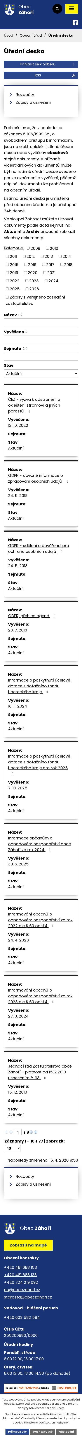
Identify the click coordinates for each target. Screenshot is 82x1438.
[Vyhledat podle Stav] (41, 373)
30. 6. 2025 (18, 864)
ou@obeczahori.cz (22, 1289)
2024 (53, 280)
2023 (34, 280)
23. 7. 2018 (17, 630)
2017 (50, 264)
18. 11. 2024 (17, 706)
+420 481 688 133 (20, 1274)
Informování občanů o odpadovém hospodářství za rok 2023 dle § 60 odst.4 (40, 996)
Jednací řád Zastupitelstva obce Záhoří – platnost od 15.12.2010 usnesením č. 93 (40, 1072)
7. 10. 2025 (17, 788)
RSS (55, 75)
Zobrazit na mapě (28, 1245)
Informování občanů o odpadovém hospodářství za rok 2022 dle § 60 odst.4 (40, 919)
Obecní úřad (31, 35)
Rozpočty (25, 94)
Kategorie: (14, 248)
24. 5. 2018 (18, 495)
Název (11, 315)
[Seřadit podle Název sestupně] (21, 315)
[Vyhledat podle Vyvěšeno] (41, 340)
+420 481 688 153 (20, 1267)
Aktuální (16, 448)
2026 (34, 289)
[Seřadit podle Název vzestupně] (21, 314)
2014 (67, 256)
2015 (14, 264)
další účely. (57, 1408)
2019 (14, 272)
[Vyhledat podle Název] (41, 322)
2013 (49, 256)
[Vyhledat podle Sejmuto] (41, 356)
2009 (35, 248)
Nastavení (66, 1431)
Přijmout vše (17, 1431)
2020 (32, 272)
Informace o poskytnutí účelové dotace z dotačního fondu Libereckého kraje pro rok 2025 (39, 764)
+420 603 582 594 (22, 1317)
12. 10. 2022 (18, 425)
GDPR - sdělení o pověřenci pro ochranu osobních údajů (38, 548)
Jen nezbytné (43, 1431)
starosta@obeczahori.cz (28, 1297)
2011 (13, 256)
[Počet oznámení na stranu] (13, 1148)
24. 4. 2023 (18, 940)
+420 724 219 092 (21, 1282)
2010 (54, 248)
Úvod (8, 35)
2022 (14, 280)
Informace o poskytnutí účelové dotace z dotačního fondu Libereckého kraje (39, 686)
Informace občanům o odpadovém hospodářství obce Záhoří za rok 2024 (39, 843)
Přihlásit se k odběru (48, 64)
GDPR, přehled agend (32, 615)
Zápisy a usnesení (33, 102)
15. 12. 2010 (17, 1092)
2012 (30, 256)
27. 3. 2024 (18, 1016)
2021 (51, 272)
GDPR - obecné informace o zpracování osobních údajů (39, 478)
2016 (32, 264)
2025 (15, 289)
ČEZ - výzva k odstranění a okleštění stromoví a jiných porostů (34, 405)
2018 (68, 264)
